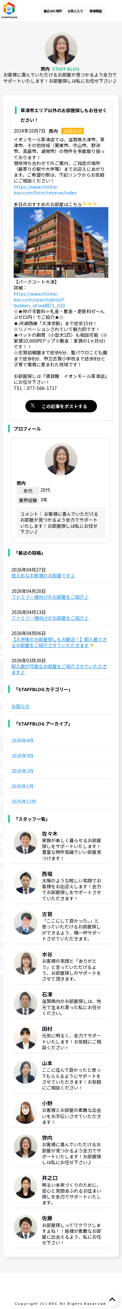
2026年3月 (22, 756)
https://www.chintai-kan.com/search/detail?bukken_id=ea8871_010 (39, 300)
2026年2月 (22, 771)
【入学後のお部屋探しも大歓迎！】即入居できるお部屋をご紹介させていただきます (59, 642)
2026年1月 (22, 786)
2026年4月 (22, 740)
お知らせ (72, 131)
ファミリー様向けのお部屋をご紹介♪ (50, 597)
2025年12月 (23, 801)
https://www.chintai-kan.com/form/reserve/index (45, 189)
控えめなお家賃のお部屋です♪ (43, 575)
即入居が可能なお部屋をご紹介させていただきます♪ (59, 669)
